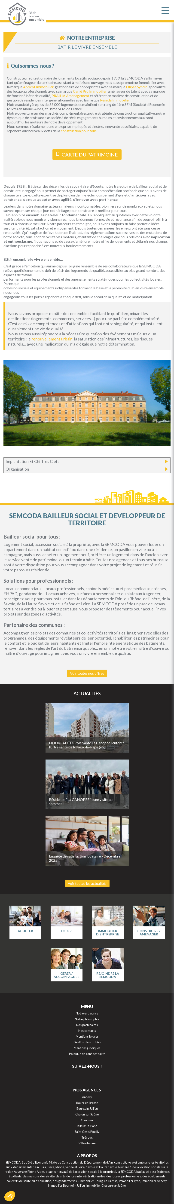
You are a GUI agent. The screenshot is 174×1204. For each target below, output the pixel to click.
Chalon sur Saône (87, 1114)
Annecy (87, 1097)
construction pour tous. (79, 131)
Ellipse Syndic (136, 87)
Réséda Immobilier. (114, 100)
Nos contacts (87, 1030)
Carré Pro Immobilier (90, 91)
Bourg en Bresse (87, 1103)
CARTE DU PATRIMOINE (90, 154)
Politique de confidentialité (87, 1054)
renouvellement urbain (52, 338)
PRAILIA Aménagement (71, 95)
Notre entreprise (87, 1013)
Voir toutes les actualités (87, 883)
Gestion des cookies (87, 1042)
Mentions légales (87, 1036)
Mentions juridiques (87, 1048)
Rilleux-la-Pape (87, 1126)
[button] (9, 1196)
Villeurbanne (87, 1143)
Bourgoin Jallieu (87, 1108)
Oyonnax (87, 1120)
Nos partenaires (87, 1025)
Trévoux (87, 1137)
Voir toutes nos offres (87, 673)
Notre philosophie (87, 1019)
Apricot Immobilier (38, 87)
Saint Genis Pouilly (87, 1132)
